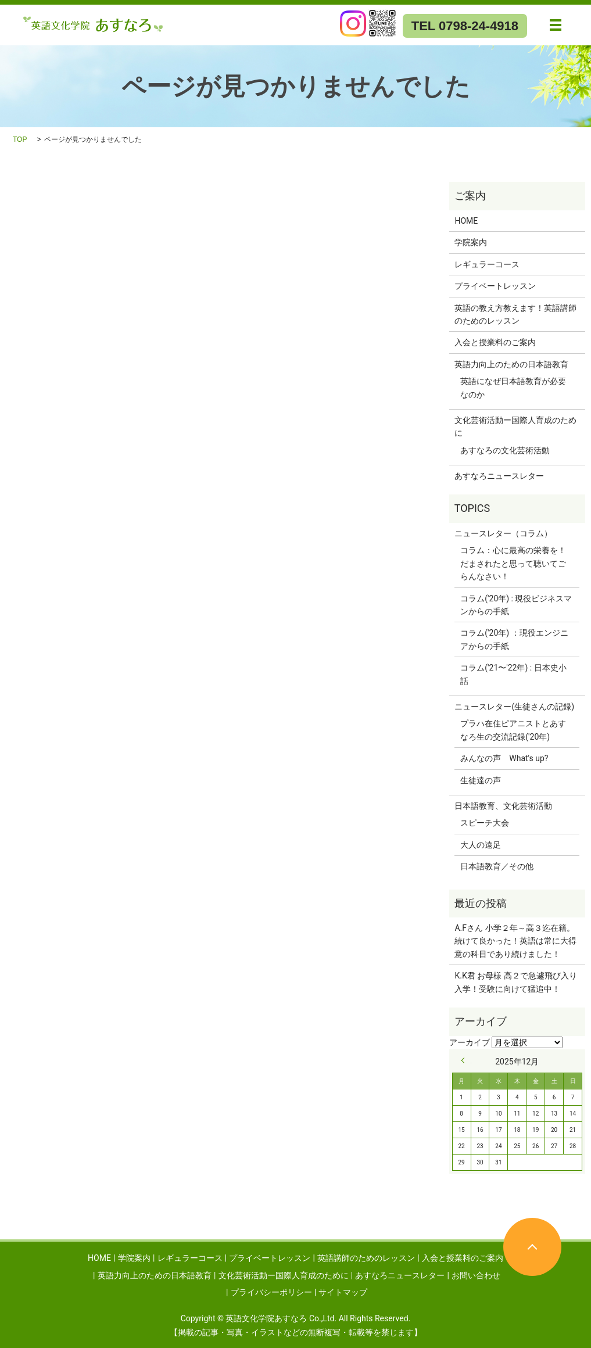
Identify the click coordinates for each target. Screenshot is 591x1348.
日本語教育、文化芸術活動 (503, 806)
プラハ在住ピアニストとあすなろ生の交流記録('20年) (513, 730)
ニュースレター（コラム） (503, 533)
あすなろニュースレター (499, 476)
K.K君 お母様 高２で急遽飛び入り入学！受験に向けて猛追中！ (515, 982)
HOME (466, 220)
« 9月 (466, 1060)
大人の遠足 (480, 844)
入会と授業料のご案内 (495, 342)
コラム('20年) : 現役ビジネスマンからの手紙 (516, 605)
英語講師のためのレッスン (366, 1258)
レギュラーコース (487, 264)
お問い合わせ (476, 1275)
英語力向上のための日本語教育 (511, 364)
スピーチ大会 (484, 822)
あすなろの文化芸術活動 (505, 450)
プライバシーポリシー (271, 1292)
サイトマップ (342, 1292)
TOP (20, 139)
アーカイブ (469, 1042)
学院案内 (470, 242)
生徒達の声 (480, 780)
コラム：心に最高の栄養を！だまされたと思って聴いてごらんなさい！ (513, 563)
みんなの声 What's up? (504, 758)
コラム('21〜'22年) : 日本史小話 (513, 674)
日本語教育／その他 (496, 866)
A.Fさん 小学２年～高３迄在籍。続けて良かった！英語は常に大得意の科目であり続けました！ (515, 941)
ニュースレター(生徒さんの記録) (514, 706)
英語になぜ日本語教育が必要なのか (513, 388)
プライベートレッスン (495, 286)
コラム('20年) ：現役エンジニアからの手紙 (514, 639)
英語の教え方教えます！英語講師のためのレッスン (515, 314)
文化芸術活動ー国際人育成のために (515, 426)
